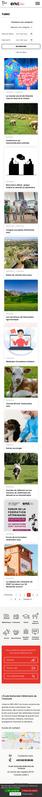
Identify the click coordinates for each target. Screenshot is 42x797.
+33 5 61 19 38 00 (20, 760)
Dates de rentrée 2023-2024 (19, 275)
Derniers (27, 599)
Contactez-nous (21, 755)
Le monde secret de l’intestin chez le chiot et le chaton (19, 97)
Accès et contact (11, 728)
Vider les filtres (21, 52)
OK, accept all (12, 791)
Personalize (15, 794)
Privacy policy (27, 794)
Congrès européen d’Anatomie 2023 (20, 231)
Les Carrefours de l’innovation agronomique (20, 318)
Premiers (8, 595)
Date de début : (8, 34)
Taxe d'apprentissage (21, 676)
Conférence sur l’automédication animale (17, 141)
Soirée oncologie (14, 448)
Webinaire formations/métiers (20, 362)
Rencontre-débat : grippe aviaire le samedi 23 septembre (20, 186)
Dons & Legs (21, 668)
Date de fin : (6, 40)
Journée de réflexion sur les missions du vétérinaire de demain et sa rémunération (19, 492)
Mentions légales (21, 783)
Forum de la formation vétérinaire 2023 (16, 538)
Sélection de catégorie (21, 27)
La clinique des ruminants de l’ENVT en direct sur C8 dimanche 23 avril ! (19, 584)
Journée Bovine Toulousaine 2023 (19, 405)
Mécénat (21, 660)
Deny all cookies (29, 791)
